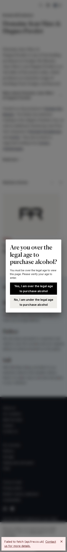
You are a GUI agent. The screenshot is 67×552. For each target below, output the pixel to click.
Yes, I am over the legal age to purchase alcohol (33, 288)
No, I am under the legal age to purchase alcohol (33, 302)
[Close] (61, 541)
